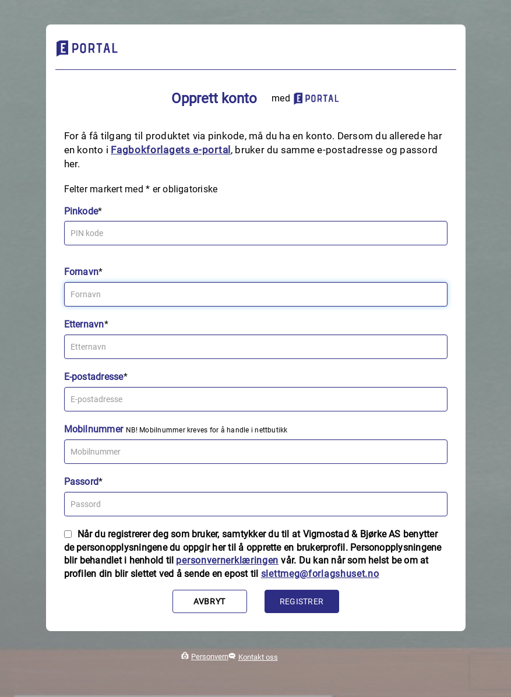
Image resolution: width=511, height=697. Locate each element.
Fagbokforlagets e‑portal (171, 150)
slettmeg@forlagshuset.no (320, 573)
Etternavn (84, 324)
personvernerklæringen (227, 560)
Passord (81, 481)
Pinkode (81, 211)
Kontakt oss (258, 657)
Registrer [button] (301, 601)
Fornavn (81, 271)
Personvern (209, 656)
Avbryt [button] (209, 601)
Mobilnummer (94, 429)
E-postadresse (94, 376)
